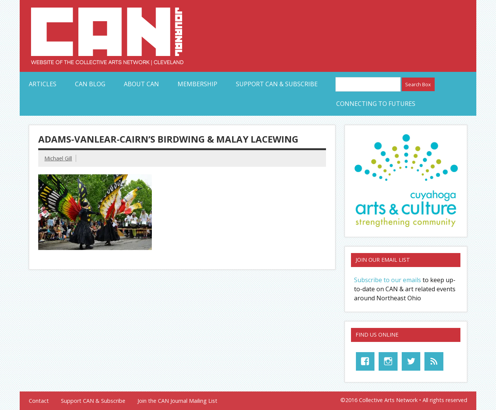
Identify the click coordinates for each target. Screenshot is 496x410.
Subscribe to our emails (387, 280)
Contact (39, 401)
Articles (42, 84)
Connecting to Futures (375, 103)
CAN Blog (90, 84)
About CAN (141, 84)
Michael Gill (58, 158)
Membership (197, 84)
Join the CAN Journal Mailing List (177, 401)
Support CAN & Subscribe (277, 84)
